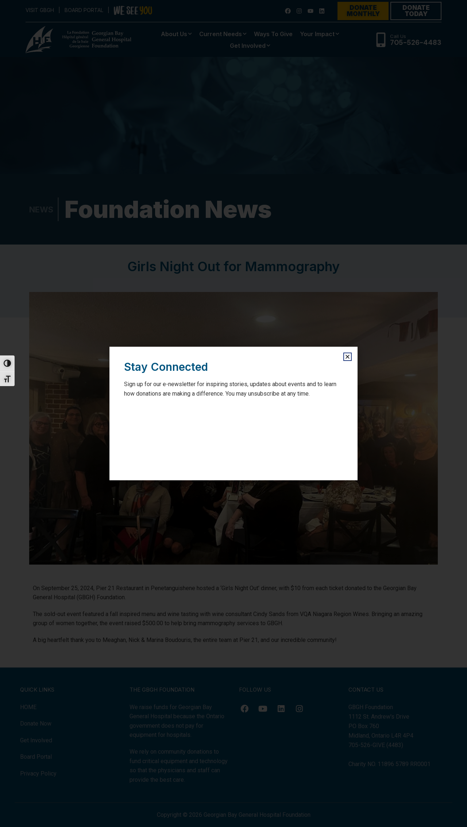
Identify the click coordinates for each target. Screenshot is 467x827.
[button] (347, 356)
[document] (233, 413)
